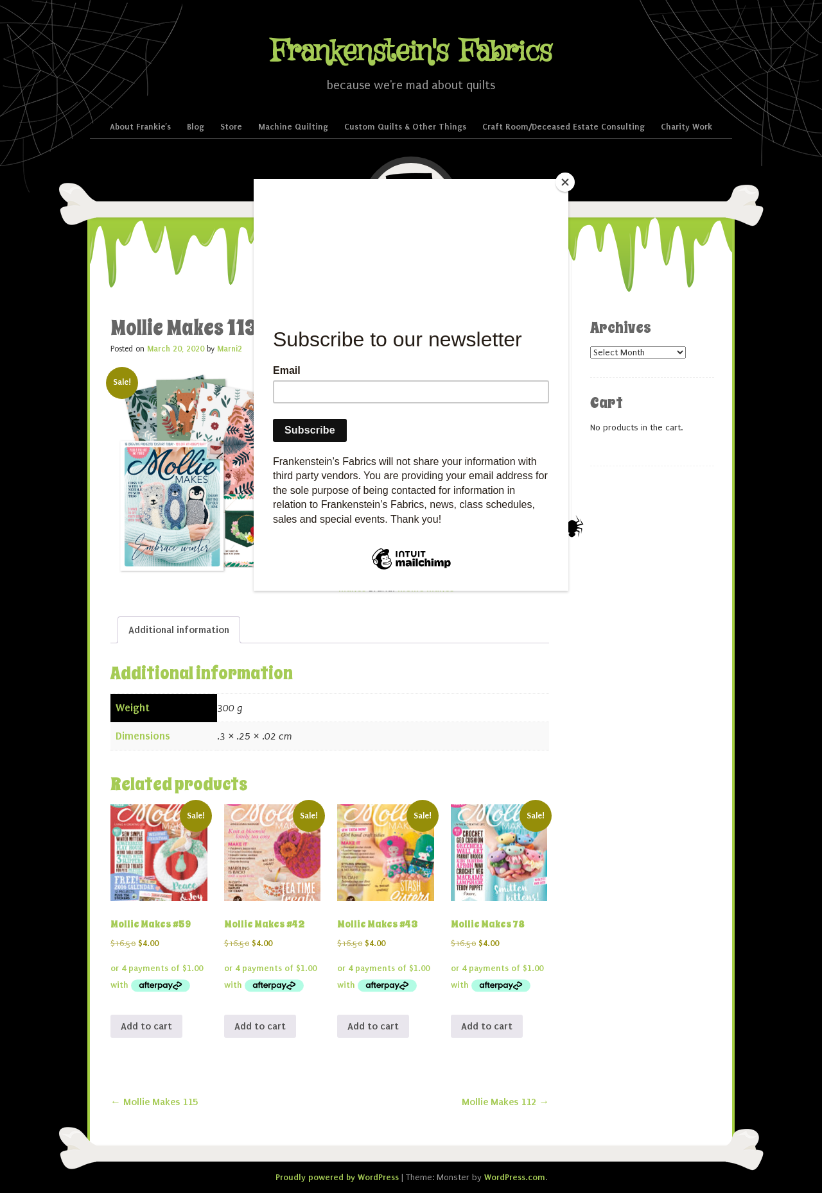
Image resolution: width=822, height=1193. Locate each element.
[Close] (565, 182)
